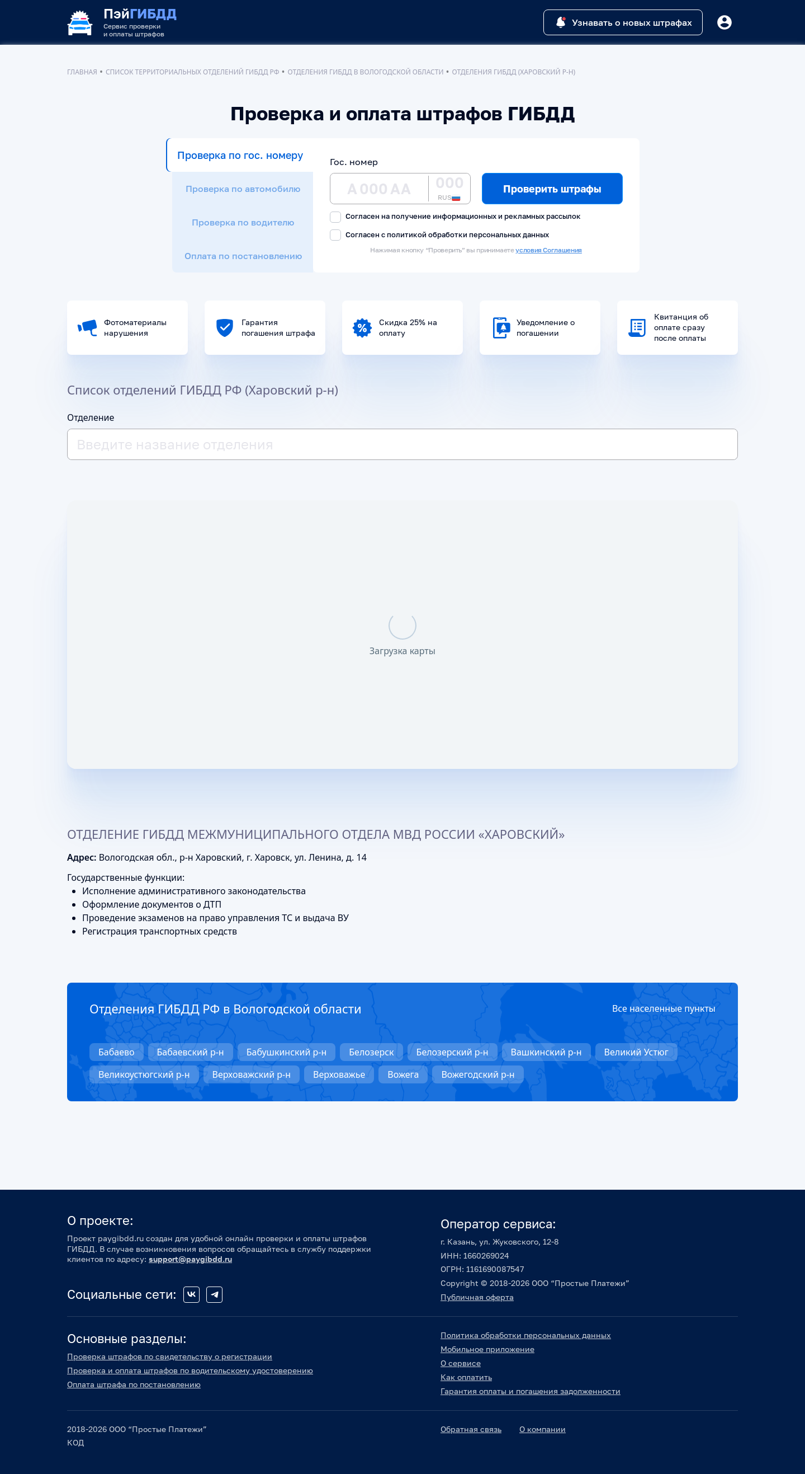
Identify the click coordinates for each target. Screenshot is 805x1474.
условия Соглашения (548, 250)
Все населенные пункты (664, 1008)
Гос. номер (354, 161)
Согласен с (439, 235)
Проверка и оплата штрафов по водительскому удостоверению (190, 1370)
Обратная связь (471, 1429)
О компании (542, 1429)
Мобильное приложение (487, 1349)
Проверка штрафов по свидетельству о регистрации (169, 1356)
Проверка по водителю (243, 222)
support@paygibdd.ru (190, 1259)
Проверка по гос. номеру (240, 155)
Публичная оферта (477, 1297)
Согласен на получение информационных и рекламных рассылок (455, 217)
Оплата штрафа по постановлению (134, 1384)
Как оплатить (466, 1377)
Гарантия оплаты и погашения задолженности (531, 1391)
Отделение (90, 417)
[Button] (724, 22)
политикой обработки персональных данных (468, 234)
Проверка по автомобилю (243, 188)
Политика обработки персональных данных (526, 1335)
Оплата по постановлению (243, 255)
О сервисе (461, 1363)
